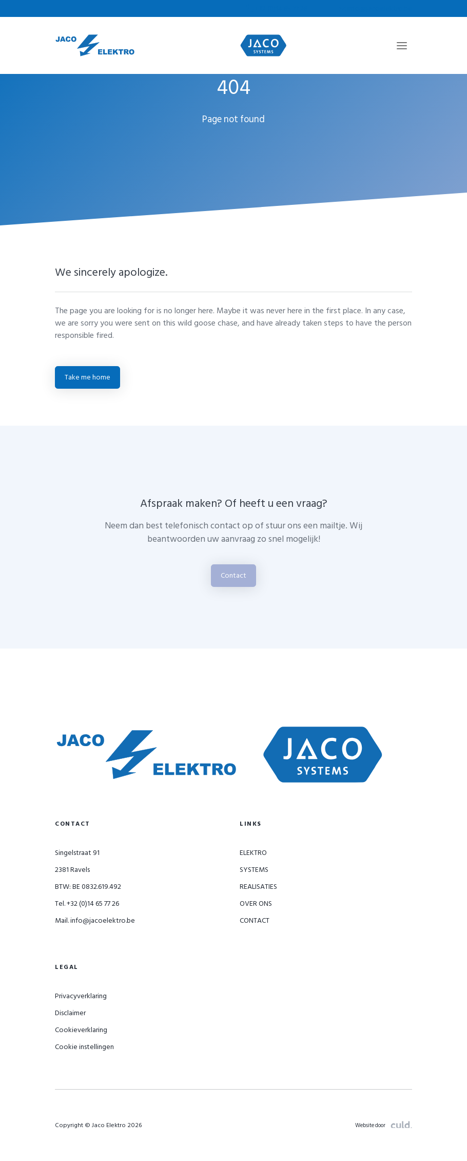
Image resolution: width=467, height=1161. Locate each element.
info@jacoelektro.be (375, 8)
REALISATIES (258, 886)
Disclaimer (70, 1013)
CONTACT (254, 920)
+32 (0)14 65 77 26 (277, 8)
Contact (233, 575)
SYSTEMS (254, 869)
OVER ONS (256, 903)
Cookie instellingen (84, 1047)
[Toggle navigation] (402, 45)
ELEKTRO (253, 853)
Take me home (87, 377)
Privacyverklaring (81, 996)
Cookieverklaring (81, 1030)
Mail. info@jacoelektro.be (95, 920)
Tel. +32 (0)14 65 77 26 (87, 903)
